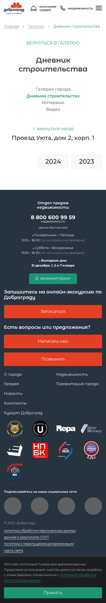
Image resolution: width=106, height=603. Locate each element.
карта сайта (13, 550)
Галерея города (53, 89)
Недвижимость (72, 374)
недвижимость (76, 8)
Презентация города (77, 383)
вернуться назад (53, 128)
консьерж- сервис (44, 8)
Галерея (11, 383)
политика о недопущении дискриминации (39, 544)
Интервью (53, 102)
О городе (13, 374)
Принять (53, 592)
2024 (53, 161)
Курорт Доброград (23, 413)
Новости (13, 393)
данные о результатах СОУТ (26, 537)
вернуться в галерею (53, 43)
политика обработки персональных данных (40, 531)
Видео (53, 109)
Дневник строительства (53, 95)
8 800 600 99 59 (53, 219)
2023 (86, 161)
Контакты (15, 403)
